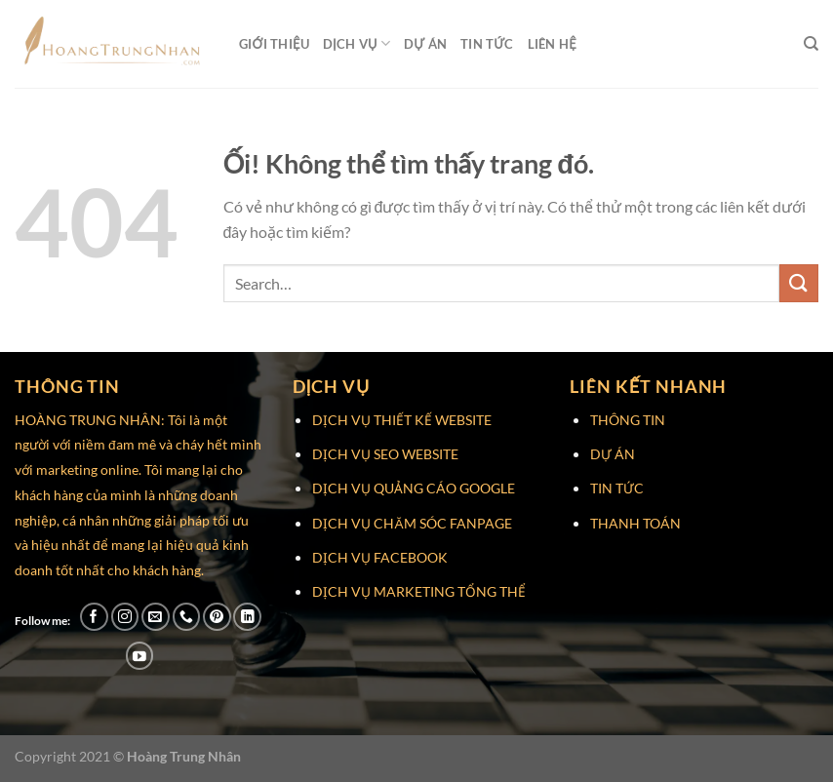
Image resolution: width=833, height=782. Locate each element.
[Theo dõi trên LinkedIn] (247, 617)
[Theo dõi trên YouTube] (140, 656)
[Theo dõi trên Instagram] (125, 617)
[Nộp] (798, 283)
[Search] (811, 43)
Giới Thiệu (274, 44)
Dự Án (425, 44)
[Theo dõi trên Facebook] (94, 617)
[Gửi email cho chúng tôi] (155, 617)
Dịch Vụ (356, 43)
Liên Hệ (552, 44)
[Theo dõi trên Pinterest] (217, 617)
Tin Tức (487, 44)
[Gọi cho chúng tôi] (187, 617)
